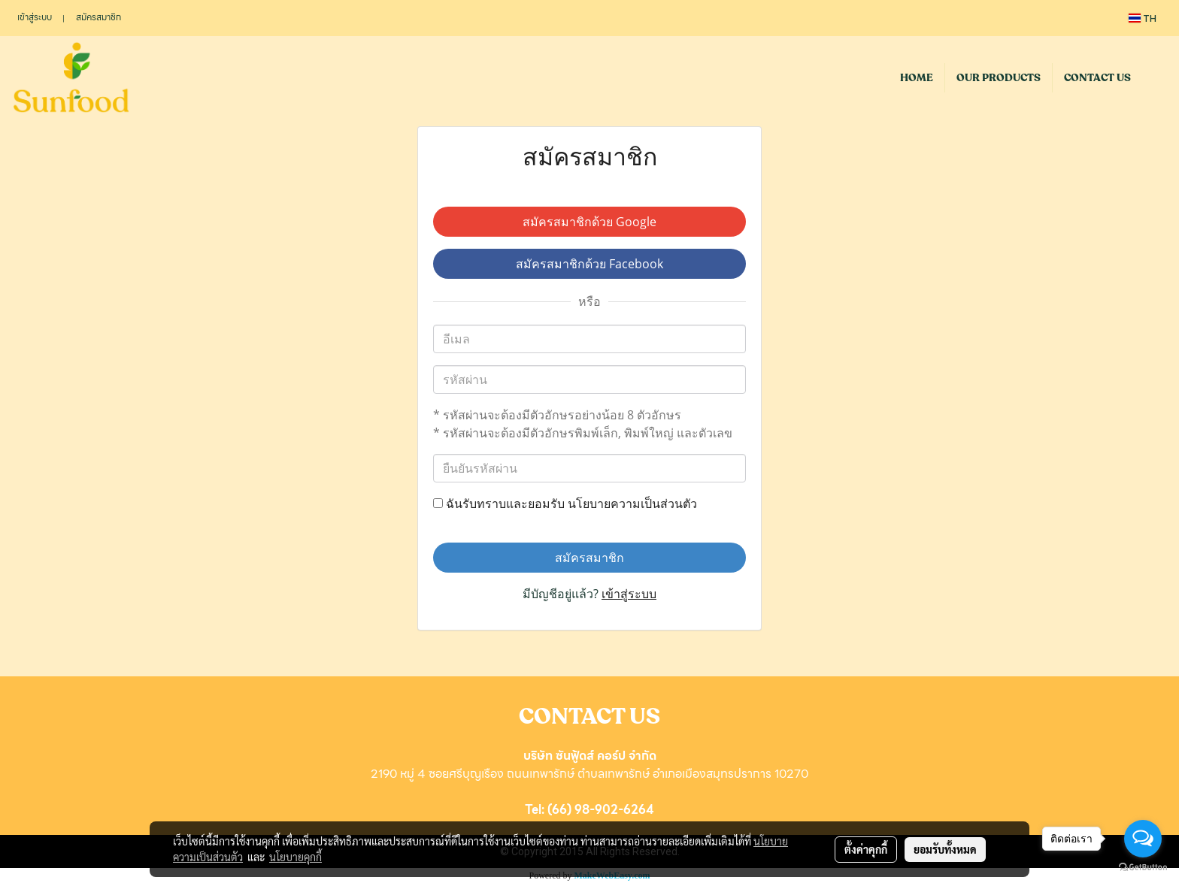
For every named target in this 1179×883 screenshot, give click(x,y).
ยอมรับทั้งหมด (945, 849)
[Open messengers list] (1143, 838)
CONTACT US (1097, 78)
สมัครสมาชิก (98, 17)
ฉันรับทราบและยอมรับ (565, 503)
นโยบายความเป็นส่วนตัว (632, 503)
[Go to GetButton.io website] (1143, 867)
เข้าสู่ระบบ (34, 17)
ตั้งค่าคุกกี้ (865, 849)
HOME (916, 78)
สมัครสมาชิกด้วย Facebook (589, 264)
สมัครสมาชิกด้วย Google (589, 221)
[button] (1156, 77)
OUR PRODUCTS (998, 78)
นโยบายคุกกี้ (295, 856)
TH (1142, 18)
